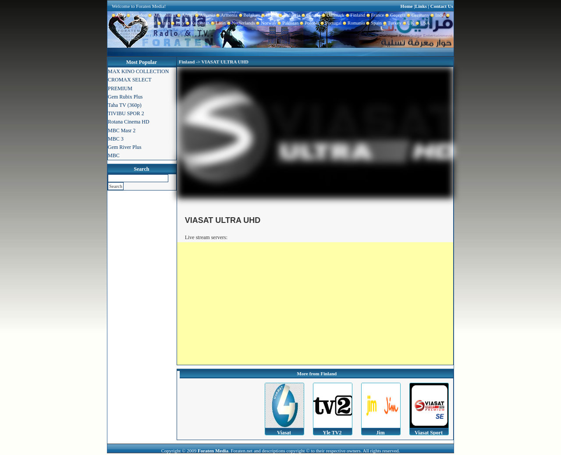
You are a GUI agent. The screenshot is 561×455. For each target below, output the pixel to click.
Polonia (308, 22)
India (437, 15)
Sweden (136, 15)
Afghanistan (161, 15)
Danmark (332, 15)
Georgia (394, 15)
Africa (185, 15)
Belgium (249, 15)
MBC (114, 155)
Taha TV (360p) (125, 105)
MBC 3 (116, 139)
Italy (177, 22)
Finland (354, 15)
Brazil (268, 15)
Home (407, 6)
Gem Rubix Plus (125, 97)
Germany (417, 15)
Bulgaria (289, 15)
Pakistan (288, 22)
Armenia (226, 15)
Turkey (391, 22)
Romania (353, 22)
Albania (204, 15)
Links (421, 6)
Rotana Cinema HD (128, 122)
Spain (373, 22)
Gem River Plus (125, 147)
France (374, 15)
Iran (163, 22)
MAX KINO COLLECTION (138, 71)
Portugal (331, 22)
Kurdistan (197, 22)
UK (407, 22)
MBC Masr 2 (121, 130)
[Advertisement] (315, 303)
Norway (266, 22)
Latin (217, 22)
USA (422, 22)
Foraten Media (213, 450)
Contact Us (441, 6)
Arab (119, 15)
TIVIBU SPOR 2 (126, 113)
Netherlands (240, 22)
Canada (310, 15)
